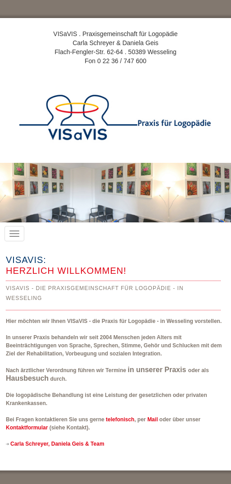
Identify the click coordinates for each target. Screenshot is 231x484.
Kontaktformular (27, 427)
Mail (152, 419)
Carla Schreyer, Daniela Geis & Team (57, 444)
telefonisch (120, 419)
